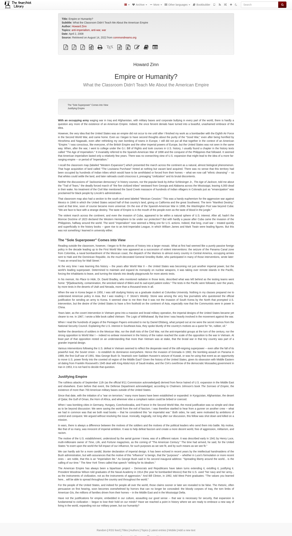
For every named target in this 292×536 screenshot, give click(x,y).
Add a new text (186, 530)
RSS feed (114, 530)
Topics (145, 530)
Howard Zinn (79, 26)
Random (102, 530)
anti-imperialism (81, 30)
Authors (134, 530)
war (104, 30)
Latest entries (158, 530)
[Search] (259, 4)
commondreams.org (125, 37)
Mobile (172, 530)
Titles (125, 530)
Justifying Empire (76, 108)
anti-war (95, 30)
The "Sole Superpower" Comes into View (88, 105)
